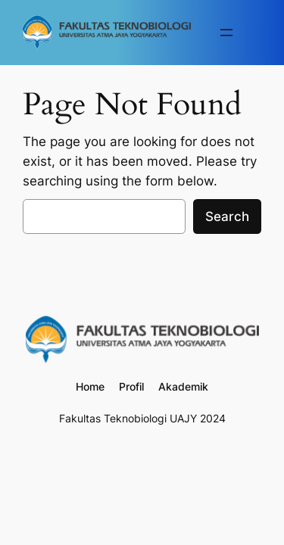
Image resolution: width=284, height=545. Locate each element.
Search (227, 216)
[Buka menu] (226, 32)
